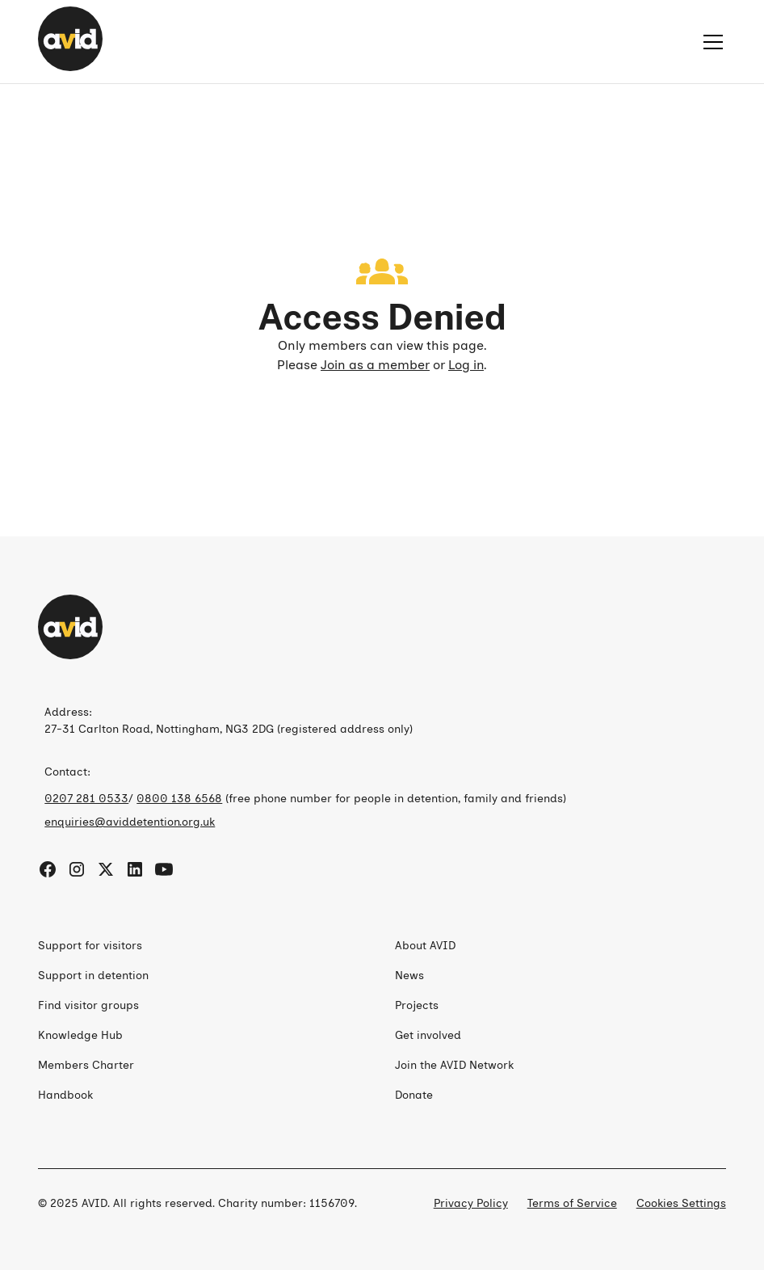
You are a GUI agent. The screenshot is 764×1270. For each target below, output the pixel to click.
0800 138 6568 (179, 798)
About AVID (425, 945)
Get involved (428, 1035)
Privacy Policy (471, 1203)
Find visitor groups (88, 1005)
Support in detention (93, 975)
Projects (417, 1005)
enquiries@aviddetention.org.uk (129, 822)
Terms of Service (572, 1203)
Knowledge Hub (80, 1035)
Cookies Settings (681, 1203)
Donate (414, 1095)
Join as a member (375, 364)
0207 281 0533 (86, 798)
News (409, 975)
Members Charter (86, 1065)
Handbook (65, 1095)
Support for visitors (90, 945)
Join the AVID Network (454, 1065)
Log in (466, 364)
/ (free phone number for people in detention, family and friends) (305, 798)
